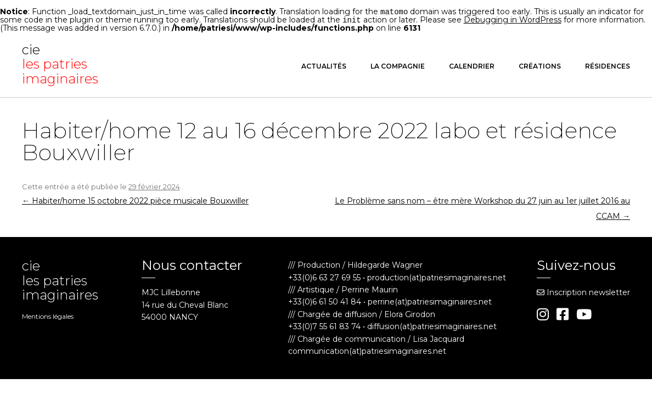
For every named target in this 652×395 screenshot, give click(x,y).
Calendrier (471, 65)
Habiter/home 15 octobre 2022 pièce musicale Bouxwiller (135, 200)
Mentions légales (48, 315)
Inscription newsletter (583, 291)
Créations (540, 65)
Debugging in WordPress (512, 19)
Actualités (323, 65)
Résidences (607, 65)
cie (63, 63)
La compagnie (397, 65)
